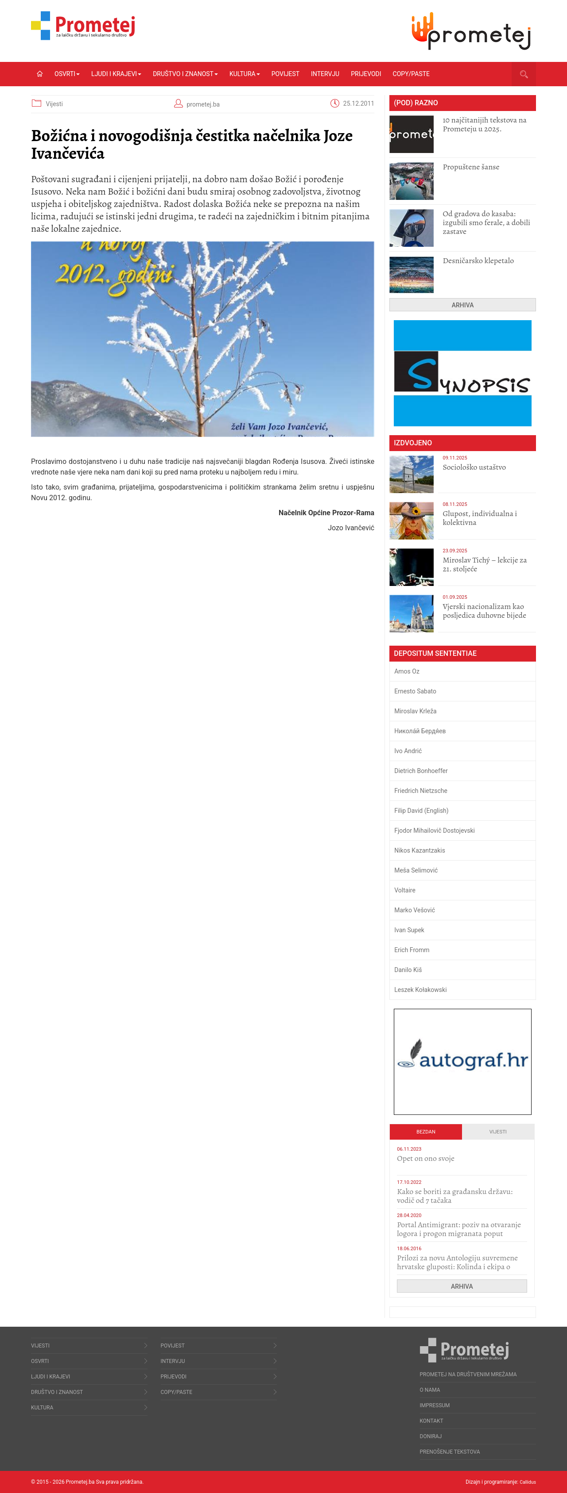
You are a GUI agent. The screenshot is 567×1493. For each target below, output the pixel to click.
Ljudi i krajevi (116, 73)
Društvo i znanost (185, 73)
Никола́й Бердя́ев (420, 731)
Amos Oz (406, 671)
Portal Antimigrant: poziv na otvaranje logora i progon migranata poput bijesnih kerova (459, 1233)
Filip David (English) (421, 810)
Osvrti (67, 73)
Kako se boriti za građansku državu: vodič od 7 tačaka (455, 1196)
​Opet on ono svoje (425, 1158)
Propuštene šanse (471, 166)
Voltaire (405, 890)
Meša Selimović (416, 870)
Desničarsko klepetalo (478, 260)
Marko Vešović (414, 910)
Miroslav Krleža (415, 711)
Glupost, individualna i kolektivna (480, 518)
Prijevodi (366, 73)
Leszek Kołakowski (420, 989)
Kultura (244, 73)
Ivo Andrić (408, 750)
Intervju (325, 73)
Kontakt (431, 1421)
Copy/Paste (411, 73)
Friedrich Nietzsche (420, 790)
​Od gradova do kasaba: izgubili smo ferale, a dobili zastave (486, 222)
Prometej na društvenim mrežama (468, 1374)
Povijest (285, 73)
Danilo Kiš (408, 969)
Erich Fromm (411, 949)
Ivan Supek (409, 930)
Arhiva (463, 305)
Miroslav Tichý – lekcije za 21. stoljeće (485, 564)
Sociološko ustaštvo (474, 467)
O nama (430, 1390)
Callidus (526, 1482)
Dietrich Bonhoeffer (421, 770)
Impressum (435, 1405)
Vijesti (54, 103)
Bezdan (425, 1132)
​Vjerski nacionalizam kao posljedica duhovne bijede (484, 610)
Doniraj (431, 1436)
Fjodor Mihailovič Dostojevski (434, 830)
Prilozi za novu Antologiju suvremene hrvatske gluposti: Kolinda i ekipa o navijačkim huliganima (457, 1266)
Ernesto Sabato (415, 691)
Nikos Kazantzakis (419, 850)
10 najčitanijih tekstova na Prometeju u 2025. (485, 124)
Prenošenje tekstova (450, 1452)
